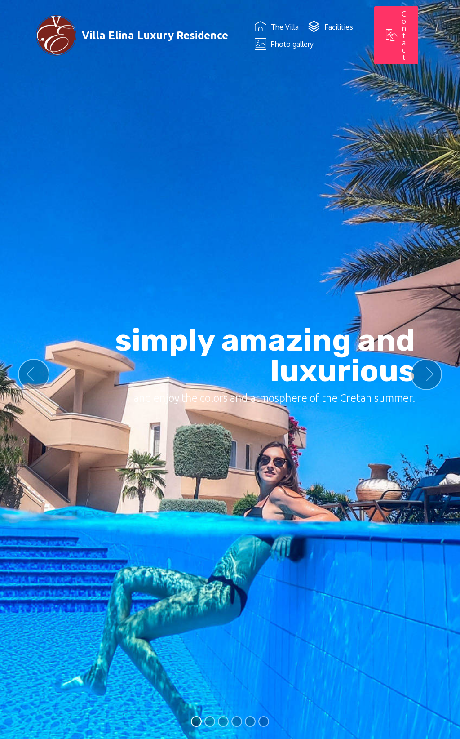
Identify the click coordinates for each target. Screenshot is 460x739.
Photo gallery (284, 44)
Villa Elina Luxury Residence (155, 35)
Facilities (330, 26)
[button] (33, 374)
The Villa (277, 26)
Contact (396, 35)
